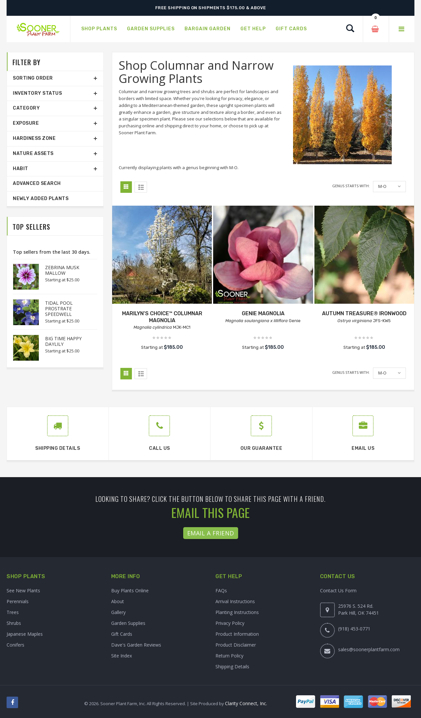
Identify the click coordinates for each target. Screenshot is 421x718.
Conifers (15, 645)
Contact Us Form (338, 590)
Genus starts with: (351, 185)
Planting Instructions (237, 612)
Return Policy (229, 656)
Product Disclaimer (235, 645)
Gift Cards (121, 634)
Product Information (237, 634)
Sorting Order (33, 78)
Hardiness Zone (34, 138)
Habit (20, 168)
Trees (13, 612)
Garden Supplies (128, 623)
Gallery (118, 612)
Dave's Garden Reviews (136, 645)
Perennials (18, 601)
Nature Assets (33, 153)
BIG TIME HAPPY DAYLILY (63, 341)
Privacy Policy (229, 623)
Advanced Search (37, 183)
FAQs (221, 590)
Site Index (121, 656)
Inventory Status (37, 93)
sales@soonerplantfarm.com (369, 649)
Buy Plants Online (130, 590)
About (117, 601)
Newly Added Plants (40, 198)
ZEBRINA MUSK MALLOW (62, 270)
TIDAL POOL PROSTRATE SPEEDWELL (59, 308)
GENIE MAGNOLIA (263, 313)
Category (26, 108)
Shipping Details (232, 666)
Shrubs (14, 623)
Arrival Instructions (235, 601)
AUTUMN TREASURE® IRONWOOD (364, 313)
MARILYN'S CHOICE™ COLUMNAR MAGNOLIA (162, 316)
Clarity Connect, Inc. (246, 703)
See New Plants (23, 590)
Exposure (26, 123)
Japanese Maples (25, 634)
